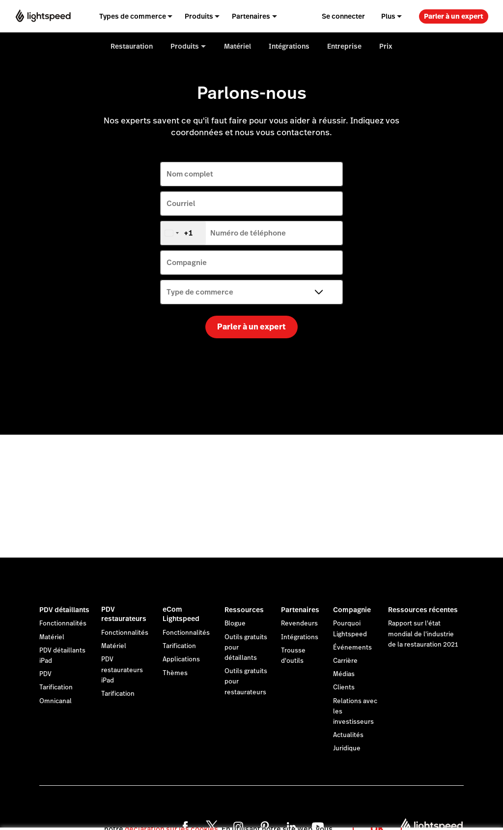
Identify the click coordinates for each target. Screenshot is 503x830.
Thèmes (175, 673)
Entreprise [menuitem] (344, 46)
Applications (181, 659)
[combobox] (183, 233)
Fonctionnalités (62, 623)
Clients (344, 687)
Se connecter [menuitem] (343, 16)
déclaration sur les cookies (171, 817)
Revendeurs (299, 623)
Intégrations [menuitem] (289, 46)
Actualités (348, 735)
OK (377, 817)
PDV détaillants (64, 610)
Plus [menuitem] (388, 16)
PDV (45, 674)
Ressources (244, 610)
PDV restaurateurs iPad (122, 669)
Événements (352, 647)
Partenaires (300, 610)
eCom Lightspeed (181, 614)
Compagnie (352, 610)
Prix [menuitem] (385, 46)
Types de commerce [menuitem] (132, 16)
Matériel (51, 637)
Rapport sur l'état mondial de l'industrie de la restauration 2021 (423, 634)
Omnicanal (55, 701)
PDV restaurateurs (123, 614)
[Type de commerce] (251, 292)
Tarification (56, 687)
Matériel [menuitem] (237, 46)
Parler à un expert (453, 16)
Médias (344, 674)
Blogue (235, 623)
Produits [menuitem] (199, 16)
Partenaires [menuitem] (251, 16)
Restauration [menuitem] (132, 46)
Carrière (345, 660)
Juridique (347, 748)
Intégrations (299, 637)
